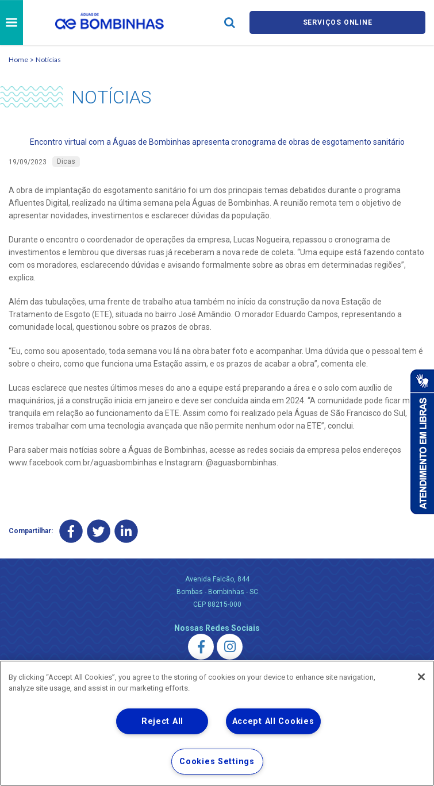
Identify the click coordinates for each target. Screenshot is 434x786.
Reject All (162, 721)
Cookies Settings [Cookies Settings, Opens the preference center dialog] (217, 761)
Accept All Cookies (273, 721)
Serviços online (337, 22)
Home (18, 59)
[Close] (421, 676)
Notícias (48, 59)
